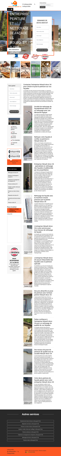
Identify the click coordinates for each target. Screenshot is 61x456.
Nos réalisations (14, 49)
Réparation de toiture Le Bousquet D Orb (30, 423)
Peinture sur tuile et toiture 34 (13, 192)
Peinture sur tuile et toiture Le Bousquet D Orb (30, 426)
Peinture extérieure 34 (12, 184)
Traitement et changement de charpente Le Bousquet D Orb (30, 434)
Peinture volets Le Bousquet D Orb (30, 440)
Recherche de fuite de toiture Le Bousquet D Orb (30, 421)
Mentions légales (42, 450)
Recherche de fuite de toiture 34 (14, 199)
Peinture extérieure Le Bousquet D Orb (30, 432)
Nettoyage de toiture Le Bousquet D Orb (30, 437)
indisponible (27, 4)
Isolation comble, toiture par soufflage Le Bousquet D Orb (30, 429)
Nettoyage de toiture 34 (13, 172)
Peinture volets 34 (12, 202)
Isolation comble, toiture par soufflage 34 (14, 187)
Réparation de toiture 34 (13, 195)
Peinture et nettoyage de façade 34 (13, 176)
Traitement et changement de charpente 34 (13, 180)
